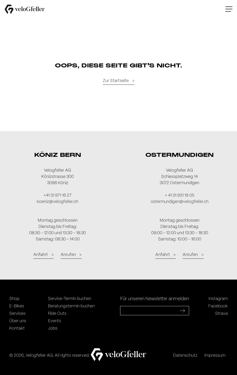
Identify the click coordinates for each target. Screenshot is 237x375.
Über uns (17, 321)
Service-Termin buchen (69, 299)
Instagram (218, 299)
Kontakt (17, 328)
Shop (14, 299)
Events (54, 321)
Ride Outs (57, 314)
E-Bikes (16, 306)
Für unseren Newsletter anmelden (154, 299)
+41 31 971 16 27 (58, 195)
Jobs (52, 328)
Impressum (214, 355)
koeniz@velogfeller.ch (57, 202)
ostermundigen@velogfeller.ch (180, 202)
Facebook (218, 306)
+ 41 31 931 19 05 (179, 195)
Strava (221, 314)
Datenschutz (185, 355)
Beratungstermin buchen (71, 306)
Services (17, 314)
